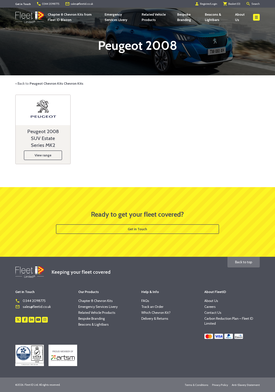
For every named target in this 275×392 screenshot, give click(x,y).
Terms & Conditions (196, 385)
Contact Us (212, 313)
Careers (210, 307)
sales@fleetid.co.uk (79, 4)
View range (43, 155)
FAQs (145, 301)
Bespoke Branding (91, 318)
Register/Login (206, 4)
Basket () (231, 4)
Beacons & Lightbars (93, 324)
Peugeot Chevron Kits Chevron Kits (56, 83)
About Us (211, 301)
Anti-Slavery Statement (246, 385)
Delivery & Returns (154, 318)
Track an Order (152, 307)
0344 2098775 (47, 4)
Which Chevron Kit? (156, 313)
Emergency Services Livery (98, 307)
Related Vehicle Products (96, 313)
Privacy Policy (220, 385)
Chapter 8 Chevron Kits (95, 301)
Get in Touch (137, 229)
